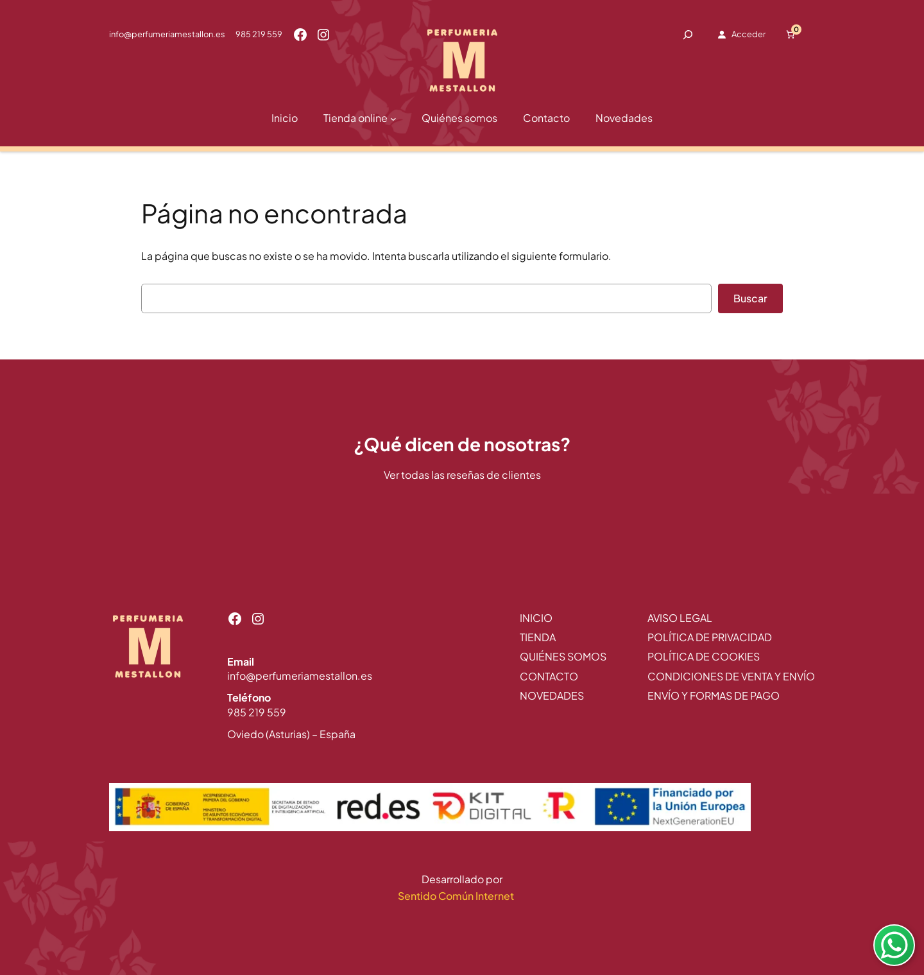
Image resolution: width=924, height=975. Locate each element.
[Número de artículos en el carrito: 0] (790, 34)
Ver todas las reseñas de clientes (462, 474)
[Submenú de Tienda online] (393, 119)
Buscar (750, 298)
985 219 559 (258, 34)
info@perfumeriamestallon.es (167, 34)
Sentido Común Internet (457, 895)
